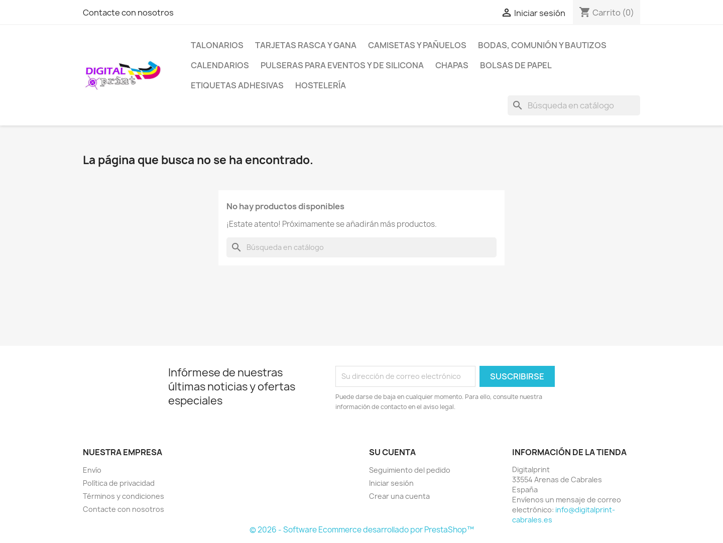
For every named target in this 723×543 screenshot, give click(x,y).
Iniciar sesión (391, 483)
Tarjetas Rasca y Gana (305, 45)
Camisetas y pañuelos (417, 45)
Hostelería (320, 85)
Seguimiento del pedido (409, 470)
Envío (92, 470)
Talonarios (217, 45)
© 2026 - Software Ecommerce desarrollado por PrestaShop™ (362, 529)
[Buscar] (574, 105)
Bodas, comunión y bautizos (542, 45)
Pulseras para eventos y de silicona (342, 65)
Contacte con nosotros (128, 12)
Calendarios (220, 65)
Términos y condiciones (123, 496)
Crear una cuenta (399, 496)
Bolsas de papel (516, 65)
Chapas (451, 65)
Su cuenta (392, 452)
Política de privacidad (119, 483)
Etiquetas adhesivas (237, 85)
